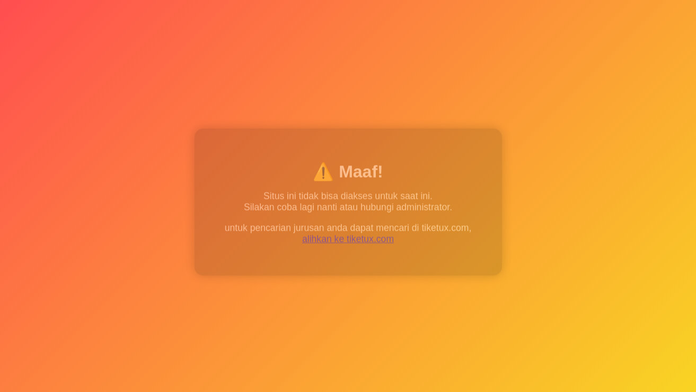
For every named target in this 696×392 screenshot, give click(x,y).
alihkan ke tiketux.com (348, 239)
